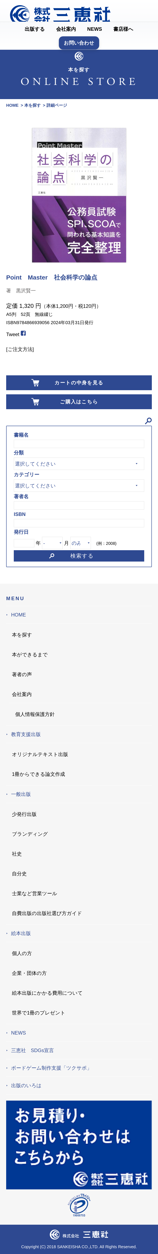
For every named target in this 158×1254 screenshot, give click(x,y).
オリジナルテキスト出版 (40, 754)
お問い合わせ (79, 43)
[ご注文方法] (20, 349)
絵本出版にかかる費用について (47, 993)
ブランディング (30, 834)
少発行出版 (24, 814)
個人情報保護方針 (35, 714)
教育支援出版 (26, 734)
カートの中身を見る (79, 382)
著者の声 (22, 674)
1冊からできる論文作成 (38, 774)
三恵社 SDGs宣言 (32, 1050)
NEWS (94, 29)
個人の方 (22, 953)
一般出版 (21, 794)
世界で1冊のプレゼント (38, 1013)
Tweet (12, 334)
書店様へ (123, 29)
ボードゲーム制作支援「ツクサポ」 (51, 1068)
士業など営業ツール (34, 893)
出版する (35, 29)
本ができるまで (30, 654)
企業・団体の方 (29, 973)
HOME (18, 615)
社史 (17, 854)
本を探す (22, 635)
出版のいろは (26, 1085)
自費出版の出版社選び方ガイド (47, 913)
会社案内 (66, 29)
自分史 (19, 873)
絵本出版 (21, 933)
